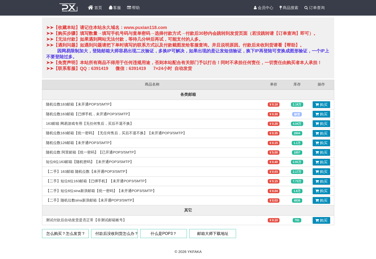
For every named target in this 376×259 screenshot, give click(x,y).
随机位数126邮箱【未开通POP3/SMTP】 (79, 143)
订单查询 (314, 8)
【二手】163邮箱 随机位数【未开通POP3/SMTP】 (87, 171)
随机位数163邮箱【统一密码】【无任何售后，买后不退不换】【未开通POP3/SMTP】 (116, 133)
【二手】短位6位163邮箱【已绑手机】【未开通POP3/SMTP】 (97, 181)
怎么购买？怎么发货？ (65, 233)
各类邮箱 (188, 94)
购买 (321, 104)
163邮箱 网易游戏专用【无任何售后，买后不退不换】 (90, 123)
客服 (114, 8)
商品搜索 (288, 8)
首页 (95, 8)
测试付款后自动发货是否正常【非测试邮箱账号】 (86, 220)
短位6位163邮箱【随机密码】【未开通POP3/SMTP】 (90, 162)
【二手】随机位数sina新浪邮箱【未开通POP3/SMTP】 (91, 200)
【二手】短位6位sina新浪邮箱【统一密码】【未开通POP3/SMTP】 (101, 191)
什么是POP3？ (163, 233)
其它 (188, 210)
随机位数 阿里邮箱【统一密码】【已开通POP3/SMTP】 (92, 152)
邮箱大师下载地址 (212, 233)
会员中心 (263, 8)
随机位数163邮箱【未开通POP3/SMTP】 (79, 104)
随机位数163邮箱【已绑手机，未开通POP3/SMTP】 (89, 114)
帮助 (133, 8)
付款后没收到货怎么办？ (116, 233)
